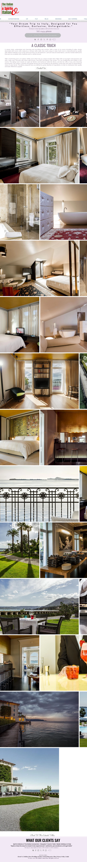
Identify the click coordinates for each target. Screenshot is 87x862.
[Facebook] (38, 39)
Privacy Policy (61, 856)
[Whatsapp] (50, 39)
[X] (44, 39)
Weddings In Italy (37, 856)
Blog (55, 856)
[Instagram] (41, 39)
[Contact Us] (41, 68)
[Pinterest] (47, 39)
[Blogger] (35, 39)
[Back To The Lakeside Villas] (42, 835)
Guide (67, 856)
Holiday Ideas (28, 856)
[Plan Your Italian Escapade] (43, 35)
